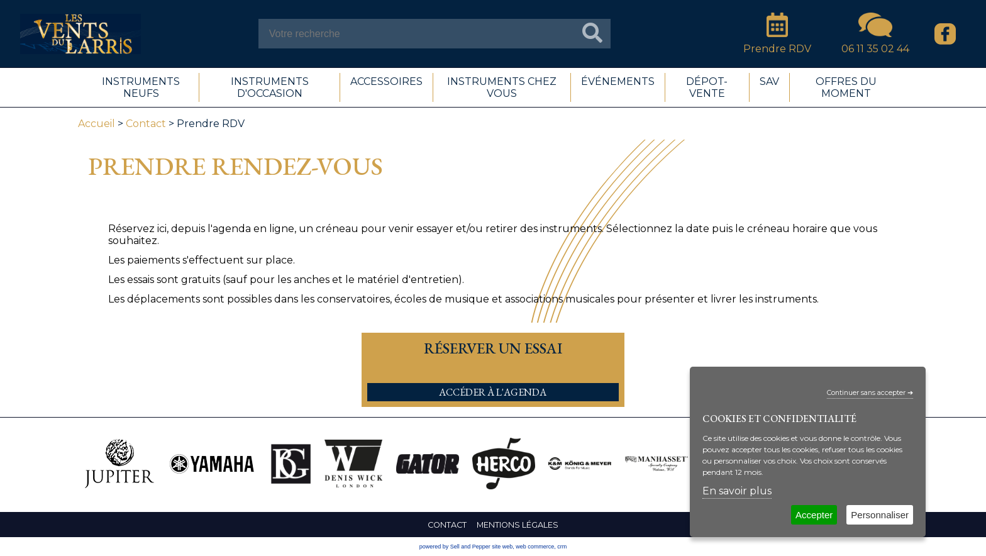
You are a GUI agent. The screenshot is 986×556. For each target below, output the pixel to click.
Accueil (96, 124)
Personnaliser (880, 514)
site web (502, 546)
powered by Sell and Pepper (454, 546)
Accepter (814, 514)
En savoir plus (737, 491)
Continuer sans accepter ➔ (870, 393)
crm (562, 546)
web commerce (535, 546)
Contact (146, 124)
